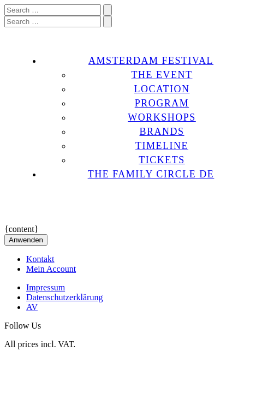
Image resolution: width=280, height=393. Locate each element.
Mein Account (51, 268)
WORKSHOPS (162, 117)
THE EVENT (162, 74)
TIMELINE (161, 145)
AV (32, 307)
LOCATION (162, 89)
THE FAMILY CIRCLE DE (151, 174)
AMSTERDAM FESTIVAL (150, 60)
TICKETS (162, 159)
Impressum (45, 287)
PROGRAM (162, 103)
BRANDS (161, 131)
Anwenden (26, 240)
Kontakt (40, 259)
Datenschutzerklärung (64, 297)
